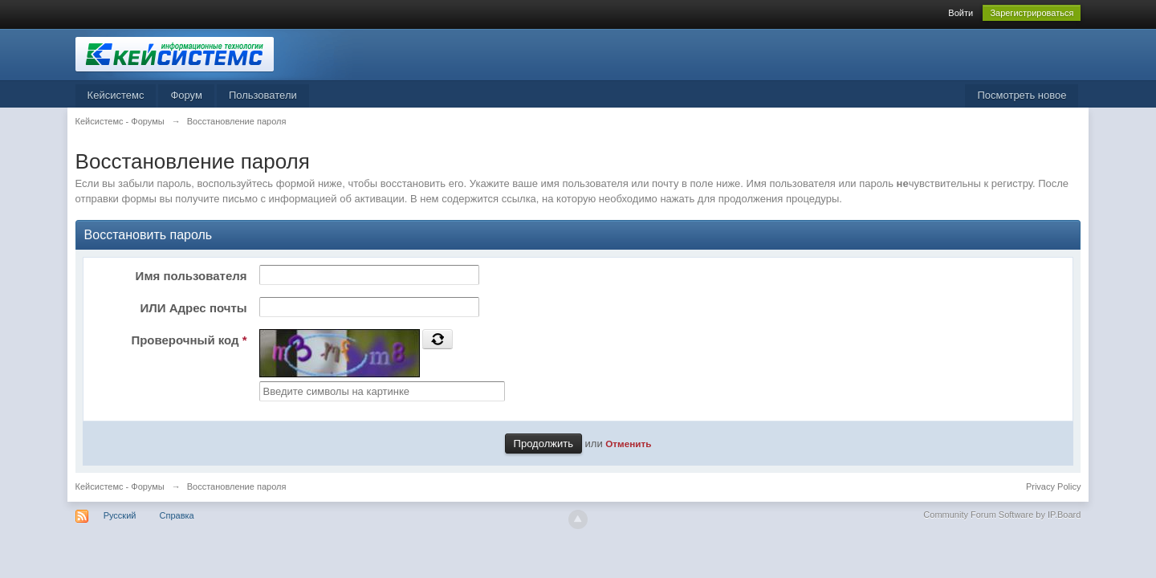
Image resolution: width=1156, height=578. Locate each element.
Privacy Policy (1053, 486)
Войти (960, 13)
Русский (120, 515)
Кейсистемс (116, 95)
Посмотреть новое (1021, 95)
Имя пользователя (191, 276)
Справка (177, 515)
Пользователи (263, 95)
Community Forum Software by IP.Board (1002, 514)
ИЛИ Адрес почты (193, 308)
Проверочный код (188, 340)
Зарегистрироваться (1031, 13)
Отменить (628, 443)
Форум (186, 95)
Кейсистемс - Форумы (120, 486)
